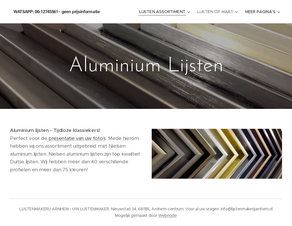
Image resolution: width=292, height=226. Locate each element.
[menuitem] (165, 12)
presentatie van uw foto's (77, 138)
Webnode (167, 215)
